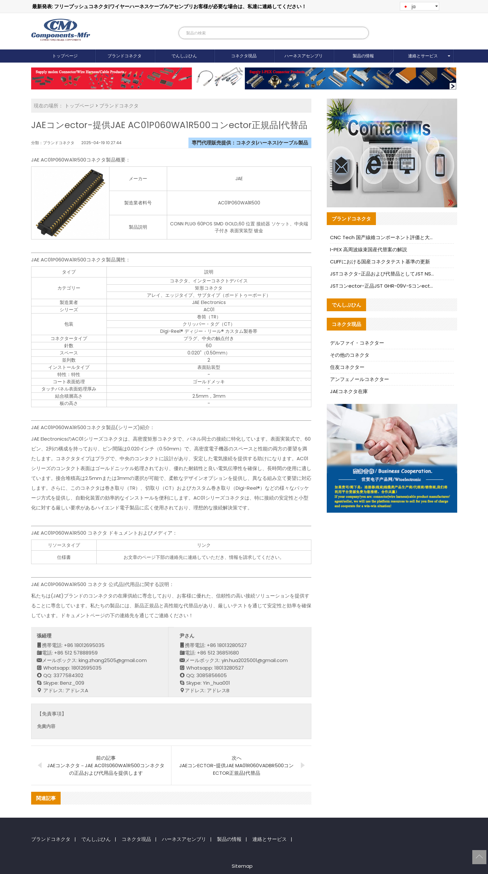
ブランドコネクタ (124, 56)
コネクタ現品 (244, 56)
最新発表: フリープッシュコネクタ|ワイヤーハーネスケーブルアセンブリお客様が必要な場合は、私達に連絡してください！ (169, 6)
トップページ (65, 56)
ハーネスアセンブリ (303, 56)
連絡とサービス (423, 56)
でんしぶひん (184, 56)
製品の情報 (363, 56)
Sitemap (242, 866)
